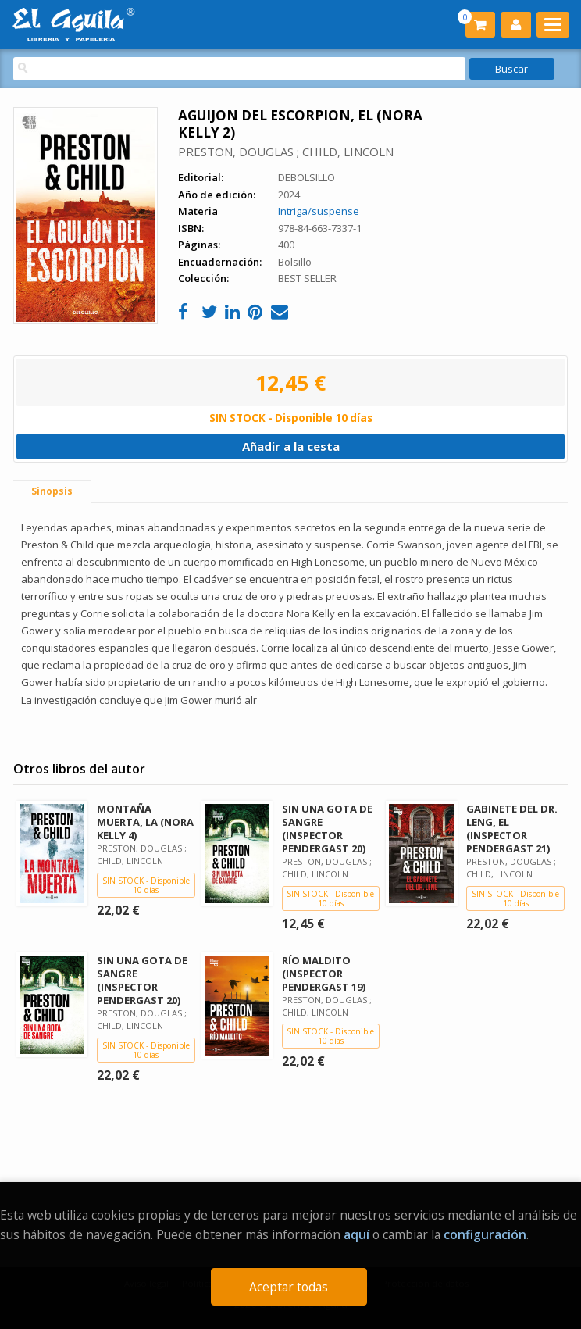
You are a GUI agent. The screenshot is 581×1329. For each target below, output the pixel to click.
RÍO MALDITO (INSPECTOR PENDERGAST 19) (323, 973)
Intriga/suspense (318, 211)
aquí (356, 1234)
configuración (485, 1234)
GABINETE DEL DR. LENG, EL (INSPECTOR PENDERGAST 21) (512, 829)
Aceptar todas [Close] (288, 1286)
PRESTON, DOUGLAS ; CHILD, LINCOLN (286, 151)
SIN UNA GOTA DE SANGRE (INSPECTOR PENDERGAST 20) (327, 829)
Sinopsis (52, 491)
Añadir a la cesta (291, 446)
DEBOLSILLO (306, 177)
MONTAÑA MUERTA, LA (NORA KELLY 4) (145, 822)
